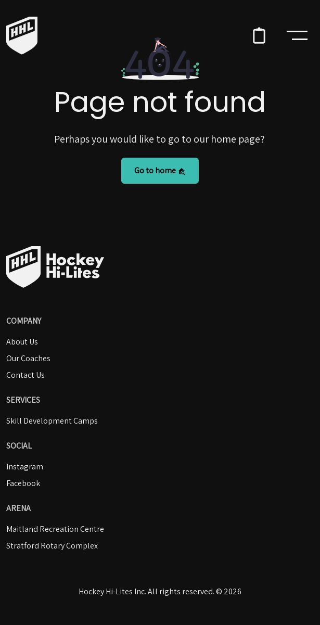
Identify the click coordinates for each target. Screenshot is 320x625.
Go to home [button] (160, 170)
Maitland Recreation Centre (55, 529)
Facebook (23, 483)
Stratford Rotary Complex (52, 545)
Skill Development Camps (52, 420)
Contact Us (25, 374)
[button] (259, 35)
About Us (22, 341)
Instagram (24, 466)
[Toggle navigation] (297, 35)
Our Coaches (28, 358)
